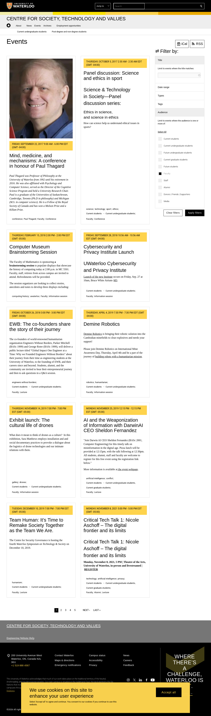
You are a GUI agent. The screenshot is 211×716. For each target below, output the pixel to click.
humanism (17, 582)
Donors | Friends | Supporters (177, 194)
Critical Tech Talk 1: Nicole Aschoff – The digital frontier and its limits (111, 525)
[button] (177, 6)
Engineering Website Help (20, 638)
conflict (109, 478)
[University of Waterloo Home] (21, 6)
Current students (171, 139)
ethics (115, 209)
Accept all (169, 692)
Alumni (167, 187)
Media (166, 201)
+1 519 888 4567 (20, 665)
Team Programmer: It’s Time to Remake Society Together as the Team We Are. (36, 525)
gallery (15, 482)
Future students (171, 166)
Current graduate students (176, 159)
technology (100, 209)
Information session (58, 296)
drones (23, 482)
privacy (121, 578)
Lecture (23, 392)
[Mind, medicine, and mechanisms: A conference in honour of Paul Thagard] (41, 98)
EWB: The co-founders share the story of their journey (40, 326)
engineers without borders (24, 382)
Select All (162, 132)
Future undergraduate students (178, 152)
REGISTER (91, 569)
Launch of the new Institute (98, 276)
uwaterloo (34, 296)
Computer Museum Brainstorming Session (33, 249)
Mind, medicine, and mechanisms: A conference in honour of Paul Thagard (37, 161)
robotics (90, 382)
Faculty (167, 173)
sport (108, 209)
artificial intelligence (95, 478)
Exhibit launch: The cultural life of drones (31, 422)
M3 (115, 280)
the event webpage (128, 469)
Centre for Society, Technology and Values (54, 626)
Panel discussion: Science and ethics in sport (111, 75)
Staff (166, 180)
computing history (20, 296)
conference (17, 219)
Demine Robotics (102, 324)
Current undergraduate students (178, 146)
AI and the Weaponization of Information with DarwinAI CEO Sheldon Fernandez (113, 425)
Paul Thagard (30, 219)
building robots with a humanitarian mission (118, 356)
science (89, 209)
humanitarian (101, 382)
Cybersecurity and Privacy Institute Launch (109, 249)
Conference (50, 219)
